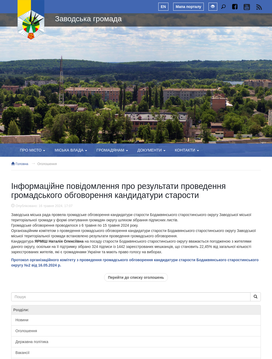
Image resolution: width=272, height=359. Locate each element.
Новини (21, 320)
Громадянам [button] (112, 150)
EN (163, 7)
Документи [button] (151, 150)
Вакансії (22, 352)
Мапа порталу (188, 7)
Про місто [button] (32, 150)
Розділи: (21, 310)
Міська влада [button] (71, 150)
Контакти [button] (187, 150)
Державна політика (31, 342)
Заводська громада (88, 19)
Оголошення (47, 164)
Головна (19, 164)
